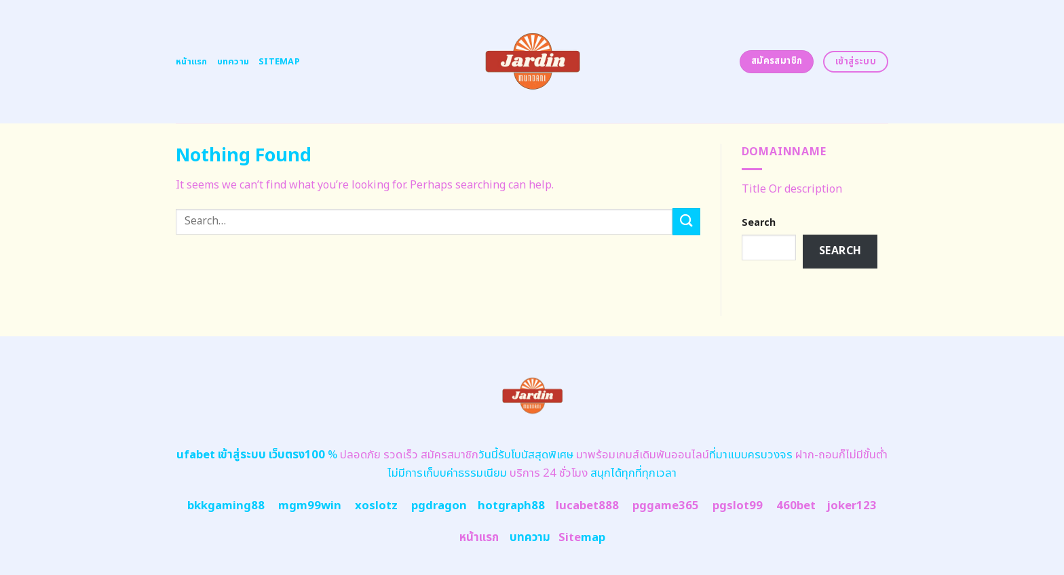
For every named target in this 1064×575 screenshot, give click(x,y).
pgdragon (439, 506)
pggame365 (665, 506)
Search (759, 223)
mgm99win (309, 506)
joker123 (851, 506)
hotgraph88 (511, 506)
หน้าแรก (192, 61)
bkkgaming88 (226, 506)
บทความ (233, 61)
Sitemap (279, 61)
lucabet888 (587, 506)
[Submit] (686, 221)
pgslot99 (737, 506)
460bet (796, 506)
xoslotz (376, 506)
